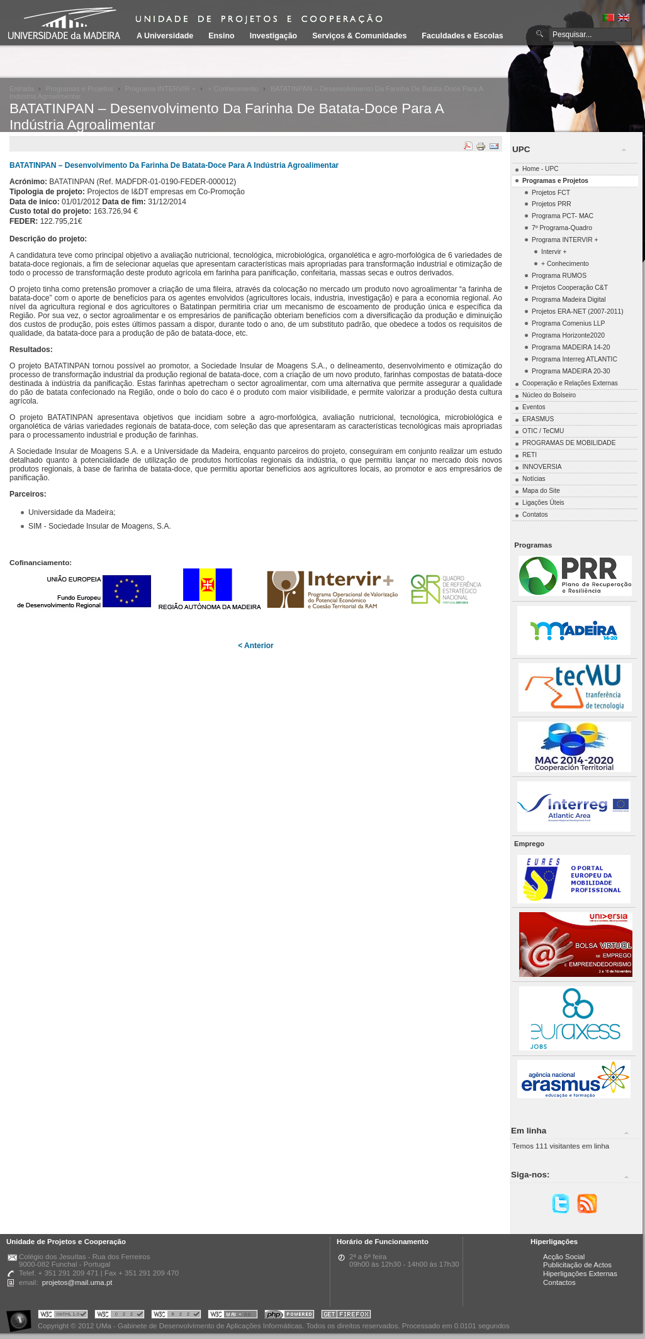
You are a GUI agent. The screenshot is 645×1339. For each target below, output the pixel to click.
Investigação (273, 35)
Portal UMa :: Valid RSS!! (176, 1316)
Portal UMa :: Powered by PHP (289, 1316)
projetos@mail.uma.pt (77, 1282)
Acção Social (564, 1256)
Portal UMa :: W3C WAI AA (233, 1316)
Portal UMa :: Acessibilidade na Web (22, 1316)
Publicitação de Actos (577, 1265)
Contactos (559, 1282)
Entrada (21, 88)
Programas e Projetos (79, 88)
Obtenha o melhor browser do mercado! (346, 1316)
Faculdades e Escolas (462, 35)
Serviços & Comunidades (359, 35)
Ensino (221, 35)
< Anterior (256, 645)
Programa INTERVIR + (160, 88)
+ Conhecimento (233, 88)
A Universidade (165, 35)
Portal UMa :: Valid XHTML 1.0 (63, 1316)
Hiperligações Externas (580, 1273)
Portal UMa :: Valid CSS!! (119, 1316)
